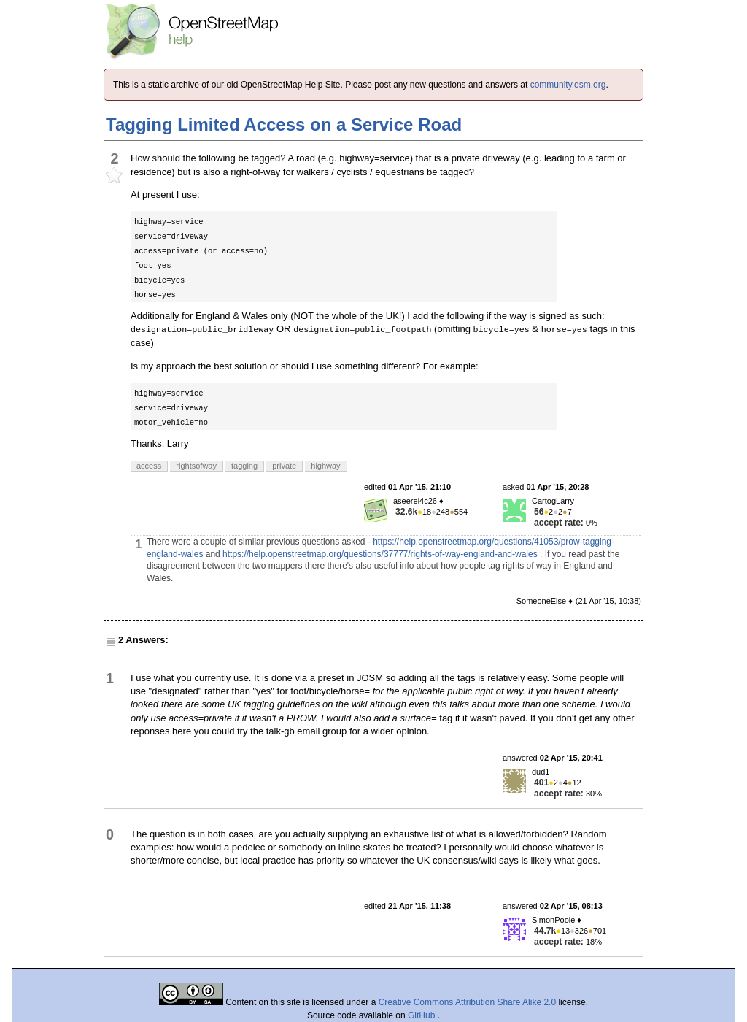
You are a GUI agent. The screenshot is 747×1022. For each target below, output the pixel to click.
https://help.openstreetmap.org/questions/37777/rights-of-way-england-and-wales (380, 554)
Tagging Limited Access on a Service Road (284, 124)
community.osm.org (568, 85)
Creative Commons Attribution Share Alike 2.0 (467, 1002)
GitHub (423, 1015)
